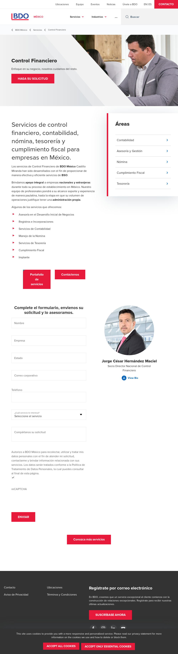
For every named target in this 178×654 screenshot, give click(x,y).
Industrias (97, 17)
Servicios (75, 17)
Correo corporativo (26, 377)
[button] (166, 4)
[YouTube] (123, 628)
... (116, 16)
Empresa (19, 342)
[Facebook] (93, 628)
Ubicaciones (62, 4)
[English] (145, 4)
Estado (18, 359)
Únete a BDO (130, 4)
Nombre (19, 324)
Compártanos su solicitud (30, 433)
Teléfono (16, 391)
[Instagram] (103, 628)
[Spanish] (150, 4)
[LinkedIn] (113, 628)
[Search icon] (127, 17)
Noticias (111, 4)
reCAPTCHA (19, 490)
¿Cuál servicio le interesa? (27, 414)
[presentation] (38, 499)
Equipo (80, 4)
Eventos (95, 4)
